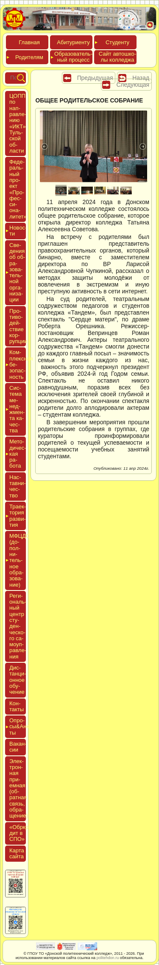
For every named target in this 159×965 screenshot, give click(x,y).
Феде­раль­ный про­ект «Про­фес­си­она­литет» (18, 189)
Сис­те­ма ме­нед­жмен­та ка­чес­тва (17, 409)
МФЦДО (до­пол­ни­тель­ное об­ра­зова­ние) (17, 560)
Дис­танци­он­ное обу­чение (17, 679)
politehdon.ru (108, 958)
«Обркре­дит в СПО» (21, 833)
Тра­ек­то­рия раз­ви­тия (17, 515)
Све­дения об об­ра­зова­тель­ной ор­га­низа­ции (17, 272)
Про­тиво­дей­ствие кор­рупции (18, 326)
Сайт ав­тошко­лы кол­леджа (117, 57)
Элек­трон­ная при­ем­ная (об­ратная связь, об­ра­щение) (18, 788)
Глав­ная (29, 42)
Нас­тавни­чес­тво (17, 486)
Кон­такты (16, 706)
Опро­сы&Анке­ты (17, 726)
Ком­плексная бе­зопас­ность (17, 364)
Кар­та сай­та (16, 853)
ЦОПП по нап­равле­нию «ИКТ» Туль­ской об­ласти (17, 123)
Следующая (132, 84)
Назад (140, 77)
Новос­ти (17, 230)
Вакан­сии (18, 747)
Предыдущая (95, 77)
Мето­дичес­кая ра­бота (17, 453)
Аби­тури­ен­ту (73, 42)
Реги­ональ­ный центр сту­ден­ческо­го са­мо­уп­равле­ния (17, 626)
